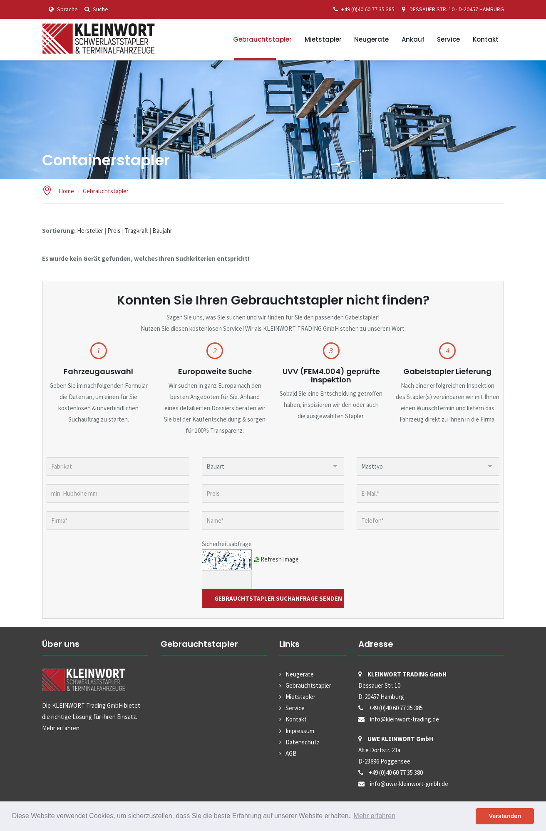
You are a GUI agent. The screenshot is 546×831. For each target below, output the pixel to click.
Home (66, 191)
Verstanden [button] (505, 816)
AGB (291, 753)
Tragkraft (136, 231)
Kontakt (486, 39)
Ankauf (413, 39)
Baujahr (162, 231)
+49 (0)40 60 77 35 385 (362, 9)
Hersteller (90, 231)
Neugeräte (371, 39)
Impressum (299, 731)
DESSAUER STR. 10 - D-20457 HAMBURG (451, 9)
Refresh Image (280, 559)
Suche (95, 9)
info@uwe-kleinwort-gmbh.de (409, 784)
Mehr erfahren (60, 728)
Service (448, 39)
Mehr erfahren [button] (375, 815)
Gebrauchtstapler (262, 39)
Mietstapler (323, 39)
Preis (114, 231)
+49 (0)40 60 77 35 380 (396, 772)
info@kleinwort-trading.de (404, 719)
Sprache (62, 9)
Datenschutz (302, 742)
